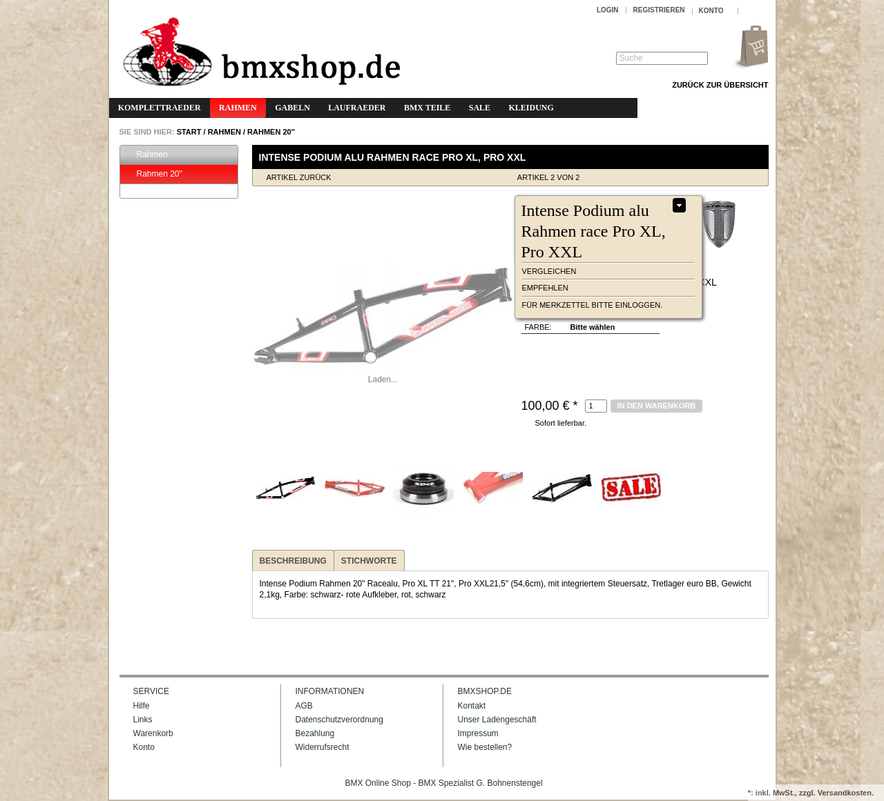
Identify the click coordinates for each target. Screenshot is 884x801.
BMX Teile (427, 107)
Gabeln (292, 107)
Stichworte (369, 561)
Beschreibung (293, 561)
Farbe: (538, 327)
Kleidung (530, 107)
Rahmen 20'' (271, 132)
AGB (304, 706)
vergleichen (549, 271)
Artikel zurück (299, 177)
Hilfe (141, 706)
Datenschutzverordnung (339, 719)
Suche (631, 58)
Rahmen (238, 107)
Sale (479, 107)
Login (608, 10)
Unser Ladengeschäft (497, 719)
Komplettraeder (159, 107)
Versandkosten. (846, 793)
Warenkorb (153, 733)
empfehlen (545, 288)
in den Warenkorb (656, 406)
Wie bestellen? (485, 747)
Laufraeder (356, 107)
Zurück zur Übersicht (720, 85)
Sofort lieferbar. (561, 423)
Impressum (478, 733)
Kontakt (472, 706)
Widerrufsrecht (322, 747)
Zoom (265, 213)
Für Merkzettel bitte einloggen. (592, 305)
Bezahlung (315, 733)
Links (143, 719)
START (188, 132)
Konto (144, 747)
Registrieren (659, 10)
